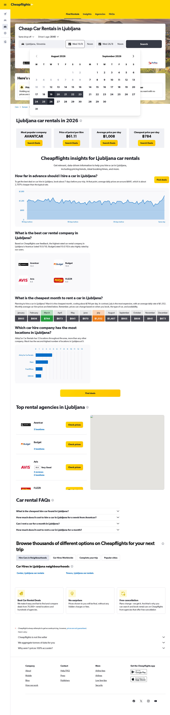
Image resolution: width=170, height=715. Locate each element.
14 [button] (65, 87)
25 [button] (43, 101)
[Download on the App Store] (139, 679)
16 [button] (80, 87)
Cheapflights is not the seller (91, 637)
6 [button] (58, 79)
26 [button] (50, 101)
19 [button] (51, 94)
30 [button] (80, 101)
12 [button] (51, 87)
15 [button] (73, 87)
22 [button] (72, 94)
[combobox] (27, 36)
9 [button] (80, 79)
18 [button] (43, 94)
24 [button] (36, 101)
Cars (16, 107)
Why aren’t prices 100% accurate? (91, 648)
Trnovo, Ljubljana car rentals (79, 573)
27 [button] (58, 101)
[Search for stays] (5, 20)
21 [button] (65, 94)
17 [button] (36, 94)
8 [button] (73, 79)
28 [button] (65, 101)
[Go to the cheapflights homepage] (22, 4)
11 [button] (44, 87)
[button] (5, 4)
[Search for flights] (5, 14)
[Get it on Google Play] (139, 672)
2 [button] (80, 72)
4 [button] (43, 79)
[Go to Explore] (5, 33)
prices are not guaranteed (76, 628)
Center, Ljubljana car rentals (30, 573)
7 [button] (65, 79)
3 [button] (36, 79)
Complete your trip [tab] (89, 558)
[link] (33, 143)
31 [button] (36, 108)
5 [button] (51, 79)
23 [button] (80, 94)
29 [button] (72, 101)
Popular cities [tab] (110, 558)
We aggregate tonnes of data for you (91, 642)
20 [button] (58, 94)
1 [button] (72, 72)
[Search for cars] (5, 27)
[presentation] (80, 120)
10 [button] (36, 87)
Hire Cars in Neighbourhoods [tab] (33, 558)
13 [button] (58, 87)
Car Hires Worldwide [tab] (63, 558)
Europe (25, 107)
